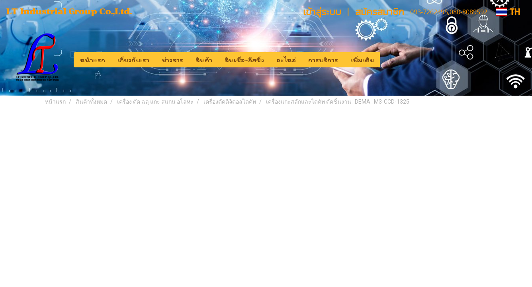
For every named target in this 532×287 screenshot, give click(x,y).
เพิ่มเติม (362, 59)
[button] (387, 60)
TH (508, 11)
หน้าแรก (92, 59)
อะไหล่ (286, 59)
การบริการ (323, 59)
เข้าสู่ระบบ (322, 12)
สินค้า (204, 59)
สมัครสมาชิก (379, 12)
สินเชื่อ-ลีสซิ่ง (244, 59)
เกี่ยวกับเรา (133, 59)
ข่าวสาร (172, 59)
